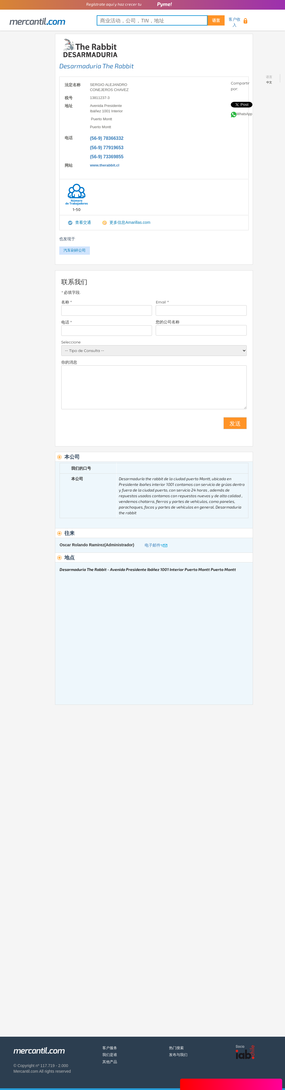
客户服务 (109, 1048)
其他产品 (109, 1062)
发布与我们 (178, 1055)
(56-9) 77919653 (106, 147)
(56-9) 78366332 (106, 138)
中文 (269, 82)
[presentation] (104, 425)
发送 (235, 423)
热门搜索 (176, 1048)
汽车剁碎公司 (75, 250)
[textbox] (161, 20)
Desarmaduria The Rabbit (96, 66)
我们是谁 (109, 1055)
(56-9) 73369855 (106, 156)
